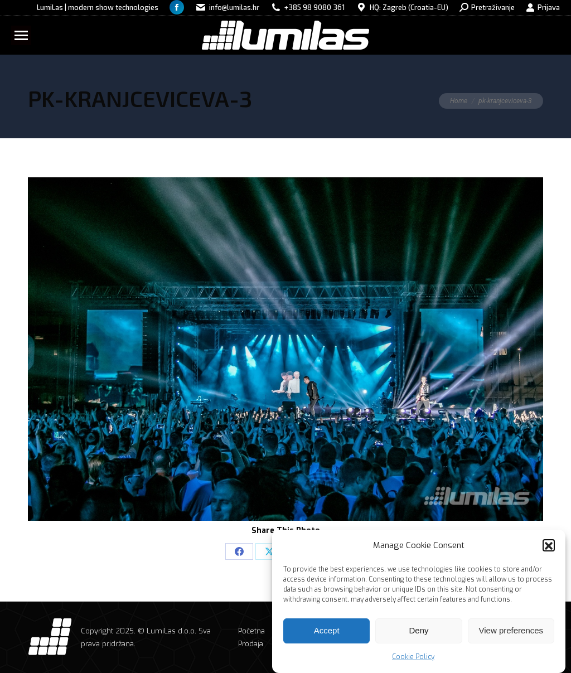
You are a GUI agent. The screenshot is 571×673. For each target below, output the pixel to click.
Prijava (543, 7)
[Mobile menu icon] (21, 35)
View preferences (511, 633)
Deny (418, 633)
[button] (548, 548)
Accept (327, 633)
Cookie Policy (413, 659)
